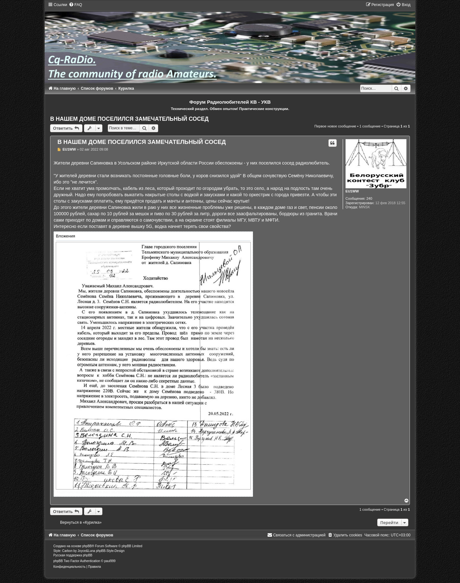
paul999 (110, 561)
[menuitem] (75, 5)
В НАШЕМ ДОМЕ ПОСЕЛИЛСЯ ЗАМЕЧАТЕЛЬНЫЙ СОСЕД (129, 119)
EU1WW (352, 191)
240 (369, 198)
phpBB (87, 546)
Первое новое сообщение (335, 126)
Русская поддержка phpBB (72, 555)
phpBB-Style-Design (110, 551)
